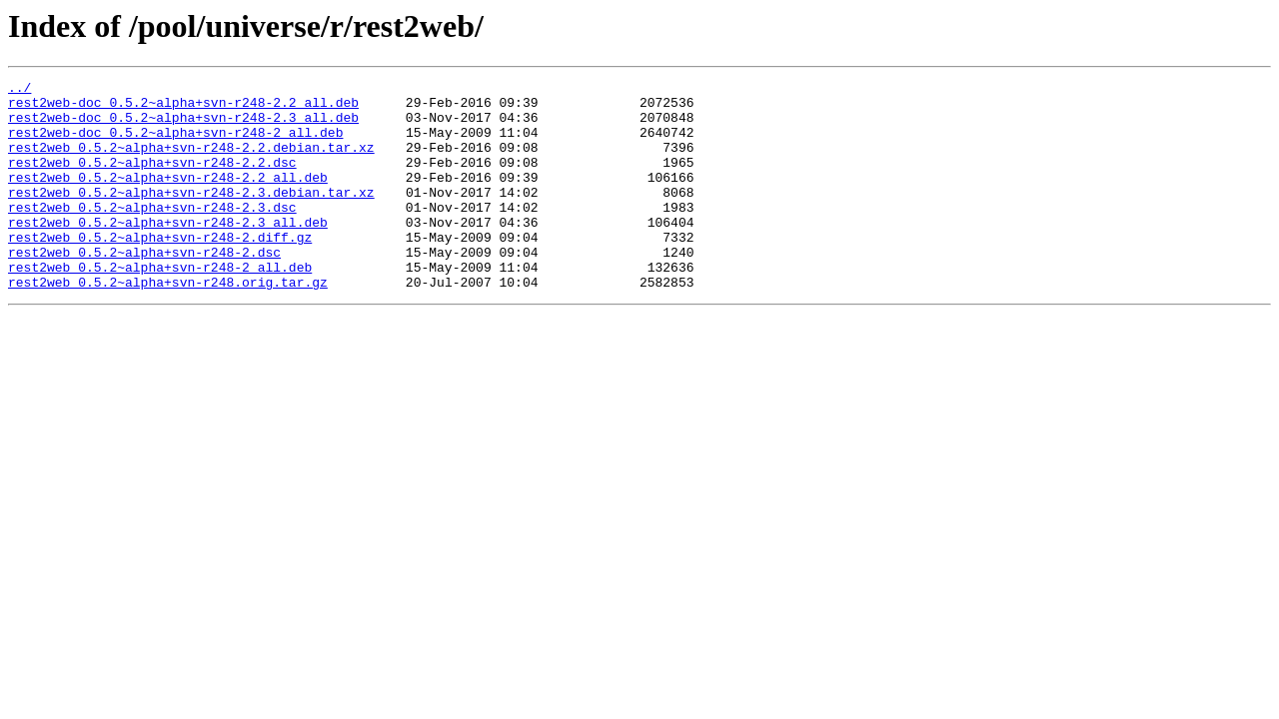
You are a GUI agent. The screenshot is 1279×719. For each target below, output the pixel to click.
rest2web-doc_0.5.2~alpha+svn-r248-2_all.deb (175, 144)
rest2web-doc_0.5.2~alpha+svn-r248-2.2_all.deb (183, 108)
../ (19, 90)
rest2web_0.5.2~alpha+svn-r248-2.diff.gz (160, 270)
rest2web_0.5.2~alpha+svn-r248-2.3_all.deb (168, 252)
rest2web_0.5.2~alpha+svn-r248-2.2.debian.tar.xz (191, 162)
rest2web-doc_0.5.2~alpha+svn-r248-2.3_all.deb (183, 126)
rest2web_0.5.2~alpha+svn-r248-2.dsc (144, 288)
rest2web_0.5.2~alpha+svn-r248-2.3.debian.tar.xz (191, 216)
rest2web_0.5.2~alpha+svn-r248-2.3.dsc (152, 234)
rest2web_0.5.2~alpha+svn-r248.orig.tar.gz (168, 324)
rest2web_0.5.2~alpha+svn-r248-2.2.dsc (152, 180)
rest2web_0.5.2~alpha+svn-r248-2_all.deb (160, 306)
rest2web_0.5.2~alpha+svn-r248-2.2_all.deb (168, 198)
